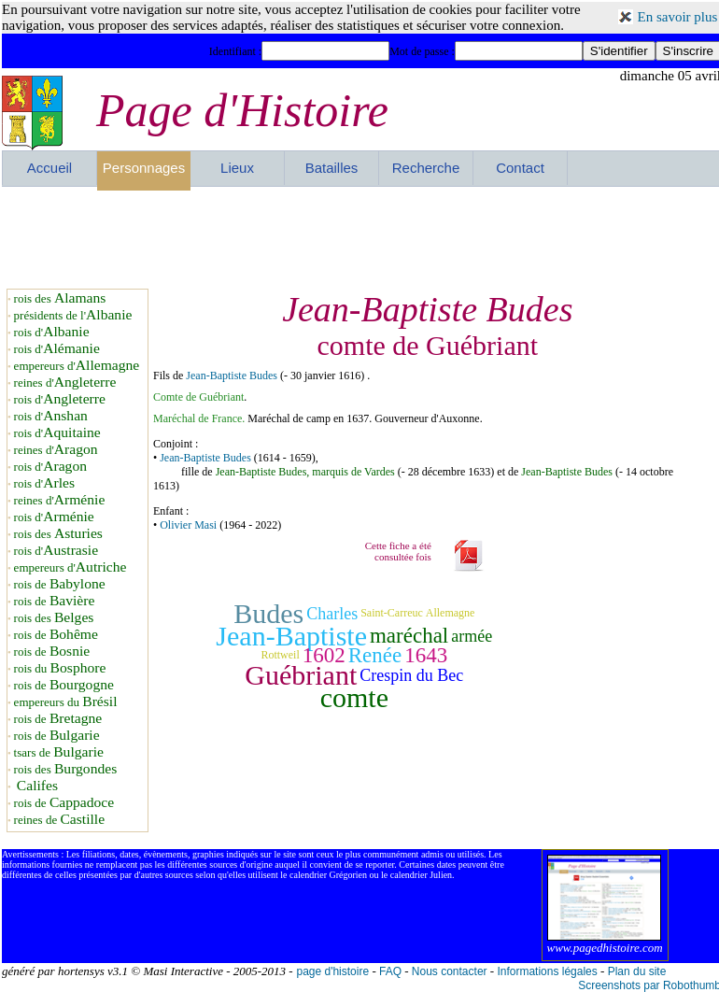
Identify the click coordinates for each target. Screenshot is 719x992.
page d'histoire (332, 971)
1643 (425, 655)
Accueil (49, 168)
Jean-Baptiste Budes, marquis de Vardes (305, 471)
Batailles (332, 168)
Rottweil (280, 654)
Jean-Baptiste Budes (231, 375)
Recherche (426, 168)
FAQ (390, 971)
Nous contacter (449, 971)
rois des (60, 298)
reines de (59, 820)
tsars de (59, 752)
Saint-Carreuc (391, 612)
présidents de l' (73, 315)
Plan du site (637, 971)
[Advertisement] (361, 237)
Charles (332, 613)
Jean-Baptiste (291, 635)
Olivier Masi (188, 524)
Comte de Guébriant (198, 397)
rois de (60, 584)
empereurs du (66, 702)
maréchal (409, 635)
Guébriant (301, 674)
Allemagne (450, 612)
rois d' (52, 332)
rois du (60, 668)
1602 (324, 655)
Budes (268, 613)
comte (354, 697)
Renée (375, 655)
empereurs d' (77, 366)
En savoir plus (678, 16)
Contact (520, 168)
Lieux (237, 168)
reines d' (65, 383)
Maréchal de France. (200, 418)
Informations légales (547, 971)
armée (471, 636)
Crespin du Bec (411, 675)
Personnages (144, 168)
